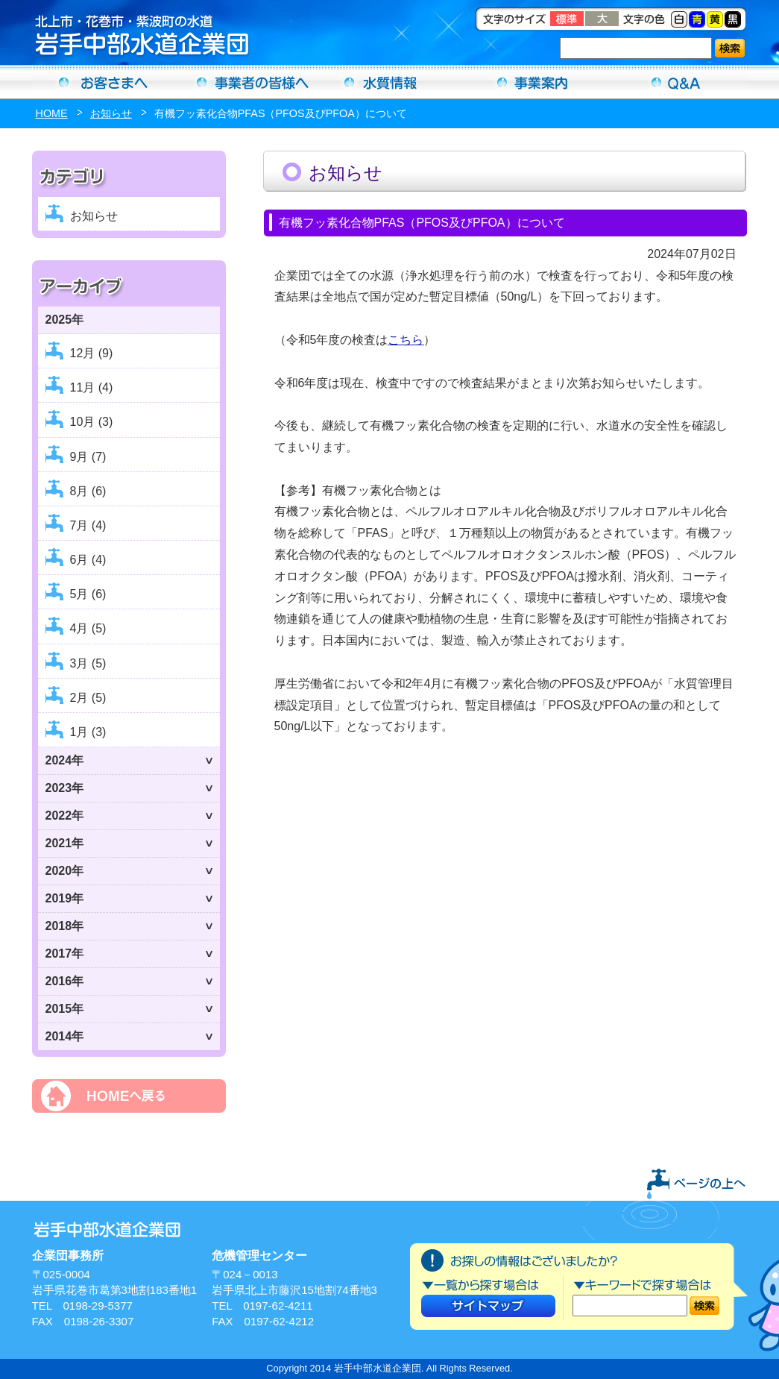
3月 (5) (88, 663)
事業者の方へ (246, 82)
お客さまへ (103, 82)
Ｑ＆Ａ (676, 82)
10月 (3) (91, 421)
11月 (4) (91, 387)
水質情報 (389, 82)
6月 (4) (88, 559)
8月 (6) (88, 491)
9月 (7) (88, 456)
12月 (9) (91, 353)
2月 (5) (88, 697)
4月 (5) (88, 628)
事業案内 (533, 82)
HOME (52, 113)
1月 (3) (88, 732)
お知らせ (111, 113)
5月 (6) (88, 594)
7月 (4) (88, 525)
